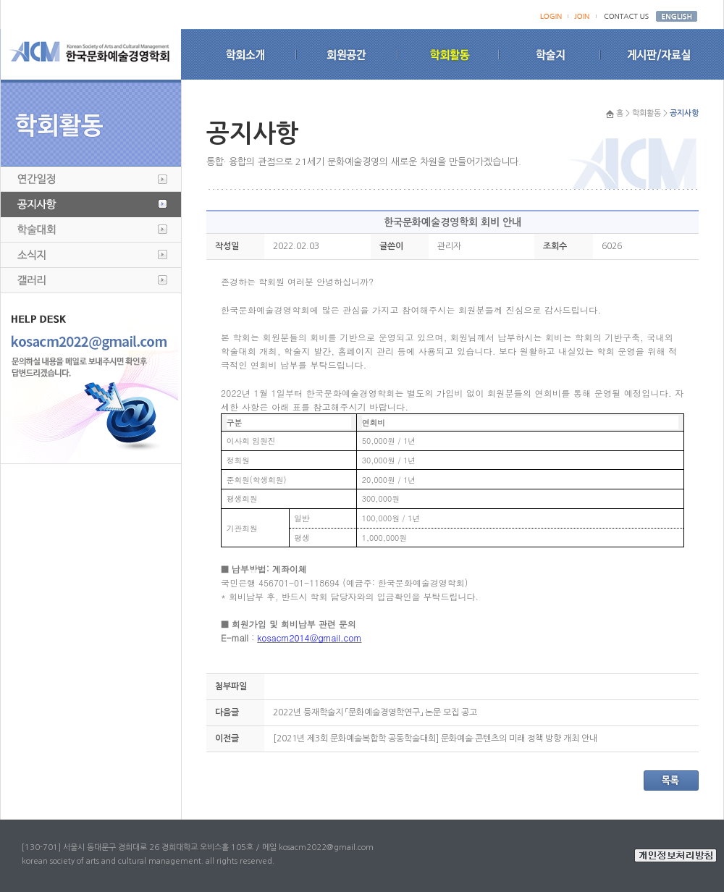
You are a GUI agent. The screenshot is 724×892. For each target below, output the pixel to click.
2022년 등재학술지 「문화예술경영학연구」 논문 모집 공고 (375, 712)
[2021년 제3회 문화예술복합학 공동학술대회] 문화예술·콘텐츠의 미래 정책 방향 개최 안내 (435, 738)
